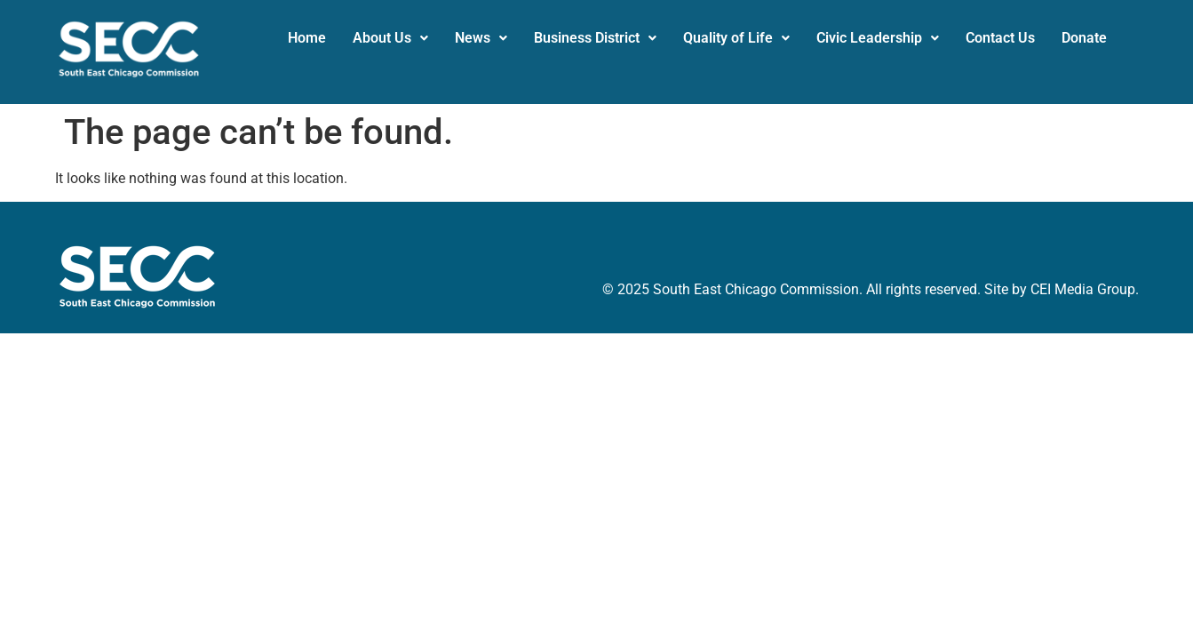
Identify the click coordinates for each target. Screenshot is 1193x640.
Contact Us (1000, 37)
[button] (390, 38)
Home (307, 37)
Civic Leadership (877, 37)
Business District (595, 37)
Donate (1084, 37)
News (481, 37)
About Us (390, 37)
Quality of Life (736, 37)
